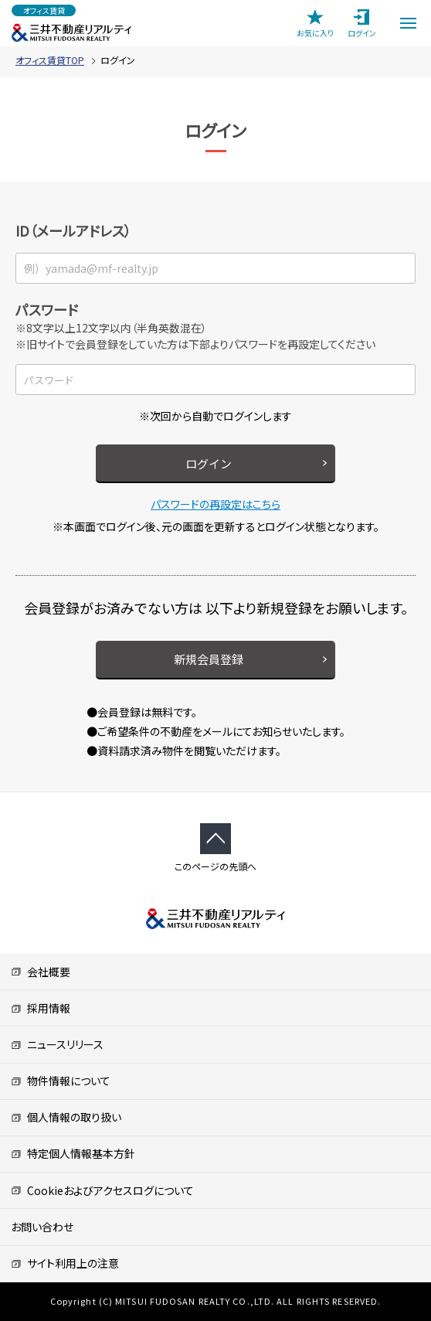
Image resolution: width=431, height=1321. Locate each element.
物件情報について (60, 1080)
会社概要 (40, 971)
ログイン (208, 463)
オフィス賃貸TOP (49, 59)
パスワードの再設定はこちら (215, 504)
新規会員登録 (208, 659)
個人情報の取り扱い (66, 1117)
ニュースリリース (57, 1044)
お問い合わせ (42, 1226)
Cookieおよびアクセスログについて (102, 1190)
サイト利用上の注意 (65, 1263)
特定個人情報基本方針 (73, 1153)
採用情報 (40, 1008)
